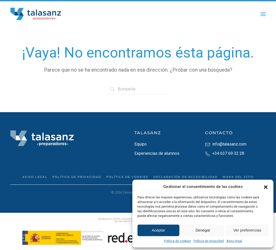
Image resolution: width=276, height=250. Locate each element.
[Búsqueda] (138, 89)
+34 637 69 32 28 (224, 153)
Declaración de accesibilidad (185, 177)
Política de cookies (177, 241)
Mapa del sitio (238, 177)
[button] (265, 186)
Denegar (203, 230)
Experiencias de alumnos (156, 153)
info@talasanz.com (225, 144)
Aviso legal (234, 241)
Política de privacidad (209, 241)
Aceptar (158, 230)
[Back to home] (36, 14)
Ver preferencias (247, 230)
